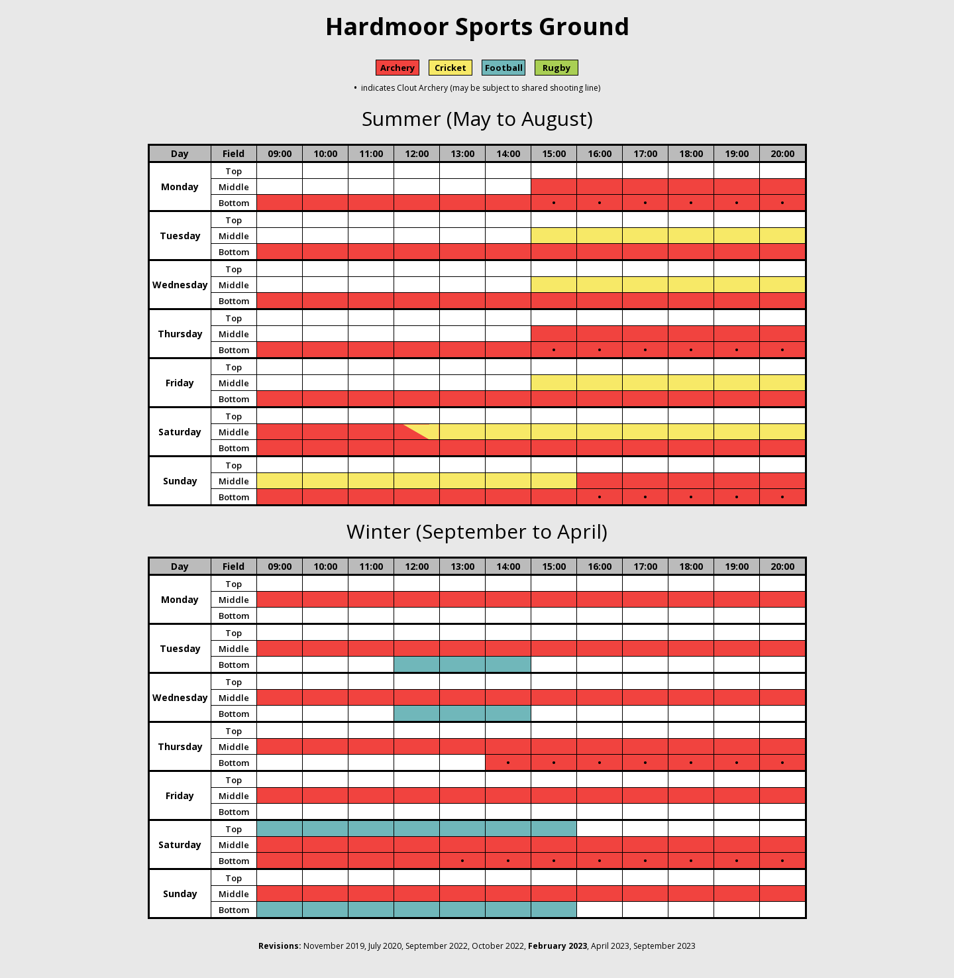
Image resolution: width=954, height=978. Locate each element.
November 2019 (333, 945)
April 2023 (610, 945)
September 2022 (436, 945)
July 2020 (384, 945)
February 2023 (557, 945)
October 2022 (498, 945)
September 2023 (664, 945)
